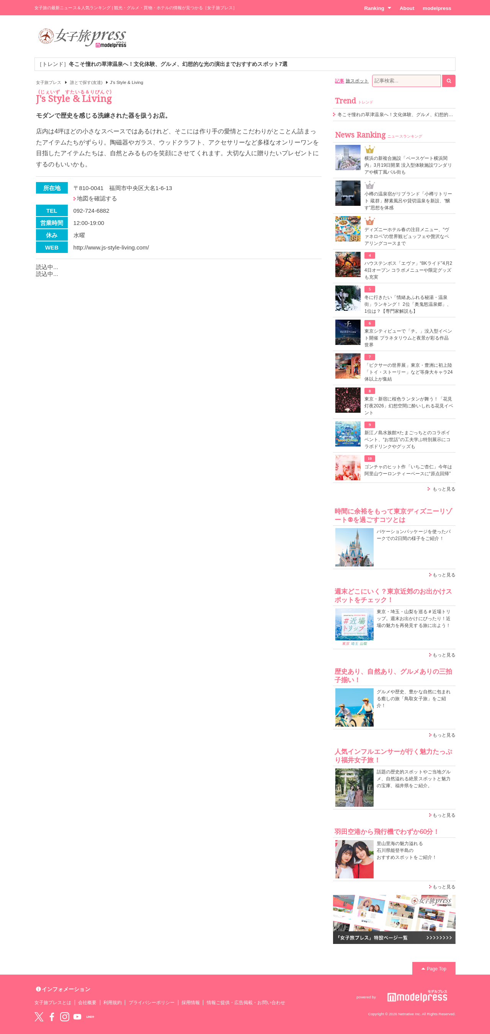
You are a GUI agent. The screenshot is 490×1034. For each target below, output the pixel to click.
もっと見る (444, 489)
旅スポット (357, 81)
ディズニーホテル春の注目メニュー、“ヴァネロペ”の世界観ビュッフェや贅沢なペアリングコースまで (406, 236)
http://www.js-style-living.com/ (111, 247)
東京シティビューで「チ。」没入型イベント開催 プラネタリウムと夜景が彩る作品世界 (408, 338)
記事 (339, 81)
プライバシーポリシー (152, 1002)
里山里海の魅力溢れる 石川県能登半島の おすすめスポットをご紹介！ (407, 850)
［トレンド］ (162, 64)
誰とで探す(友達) (86, 82)
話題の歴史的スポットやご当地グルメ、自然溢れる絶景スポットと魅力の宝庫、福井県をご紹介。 (414, 778)
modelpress (437, 8)
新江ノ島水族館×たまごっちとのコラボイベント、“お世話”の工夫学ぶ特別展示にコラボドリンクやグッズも (407, 439)
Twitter (39, 1016)
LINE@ (90, 1016)
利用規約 (112, 1002)
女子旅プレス (48, 82)
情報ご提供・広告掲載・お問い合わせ (246, 1002)
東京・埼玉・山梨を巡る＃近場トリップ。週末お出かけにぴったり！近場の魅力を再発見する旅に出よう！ (414, 618)
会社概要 (87, 1002)
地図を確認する (97, 198)
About (407, 8)
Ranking (377, 8)
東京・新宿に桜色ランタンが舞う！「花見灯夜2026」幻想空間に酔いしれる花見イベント (408, 405)
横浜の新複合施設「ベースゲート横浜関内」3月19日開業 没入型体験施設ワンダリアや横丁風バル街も (408, 165)
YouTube (77, 1016)
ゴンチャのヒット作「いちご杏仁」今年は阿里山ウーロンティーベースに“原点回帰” (408, 470)
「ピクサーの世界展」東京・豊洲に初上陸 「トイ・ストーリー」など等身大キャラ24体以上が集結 (408, 372)
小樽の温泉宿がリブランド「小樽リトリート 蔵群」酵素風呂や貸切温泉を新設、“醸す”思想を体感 (408, 200)
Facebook (51, 1016)
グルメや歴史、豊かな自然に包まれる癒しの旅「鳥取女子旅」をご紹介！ (414, 698)
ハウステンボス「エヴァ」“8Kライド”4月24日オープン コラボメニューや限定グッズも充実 (408, 270)
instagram (64, 1016)
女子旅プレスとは (52, 1002)
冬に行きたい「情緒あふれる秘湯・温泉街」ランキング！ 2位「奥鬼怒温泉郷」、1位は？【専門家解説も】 (407, 304)
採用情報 (190, 1002)
